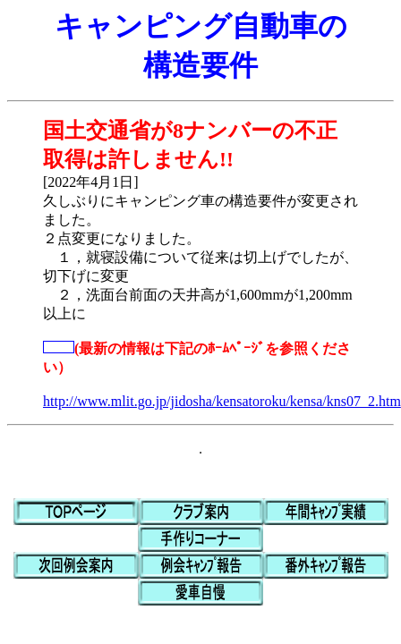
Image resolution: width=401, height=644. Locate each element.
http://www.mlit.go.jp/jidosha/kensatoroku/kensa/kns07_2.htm (222, 401)
